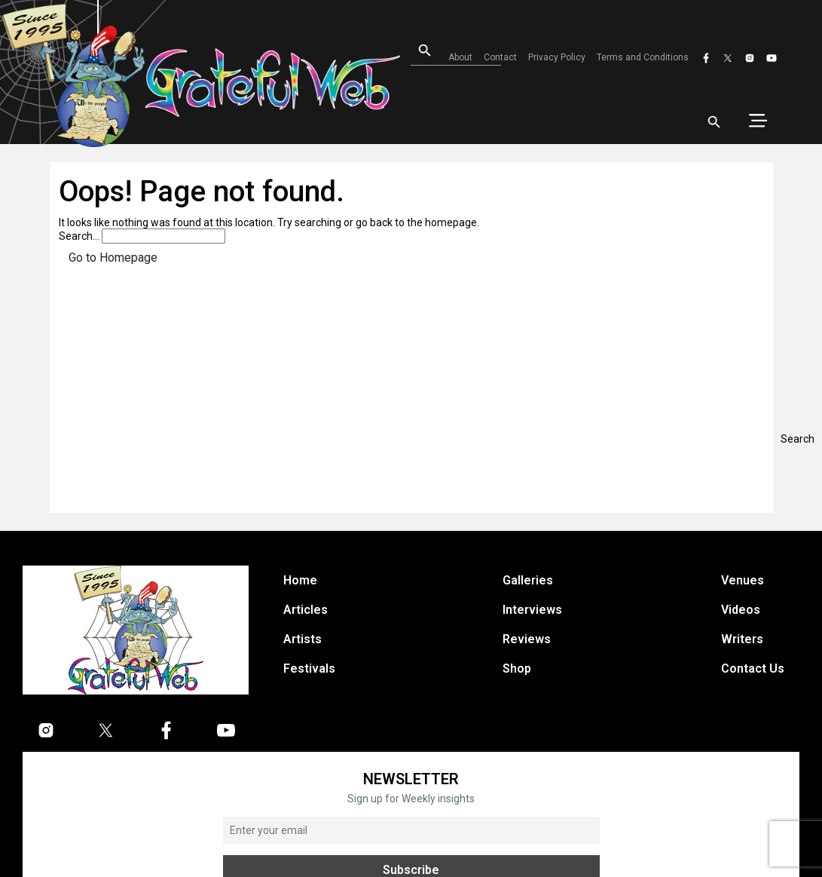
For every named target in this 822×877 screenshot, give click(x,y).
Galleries (528, 580)
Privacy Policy (556, 57)
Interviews (532, 610)
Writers (742, 639)
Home (300, 580)
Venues (742, 580)
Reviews (527, 639)
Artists (302, 639)
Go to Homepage (113, 257)
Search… (79, 236)
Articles (305, 610)
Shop (517, 668)
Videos (740, 610)
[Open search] (418, 51)
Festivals (309, 668)
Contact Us (752, 668)
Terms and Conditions (643, 57)
